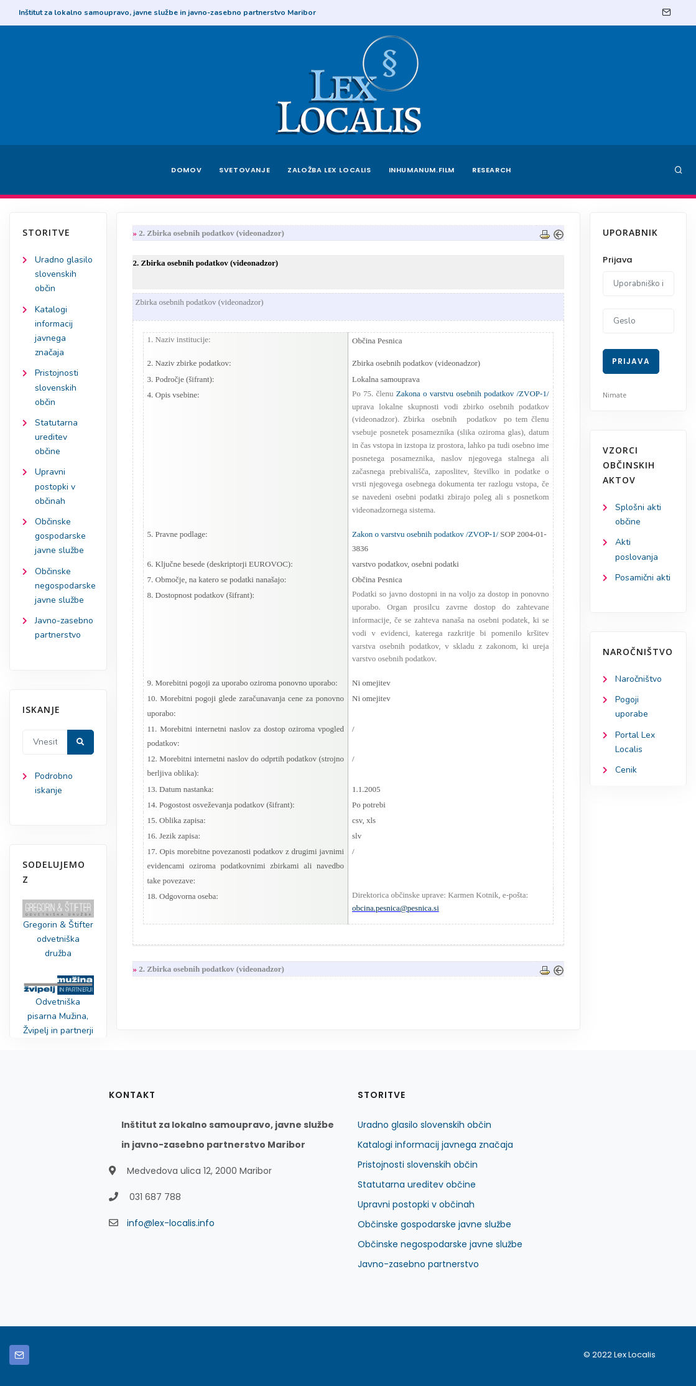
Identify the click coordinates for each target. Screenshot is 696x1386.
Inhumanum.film (422, 170)
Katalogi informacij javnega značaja (435, 1144)
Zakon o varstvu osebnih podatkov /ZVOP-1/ (425, 534)
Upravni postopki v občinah (55, 486)
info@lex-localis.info (171, 1223)
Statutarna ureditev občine (56, 437)
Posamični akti (642, 578)
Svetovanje (244, 170)
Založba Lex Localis (329, 170)
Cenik (626, 770)
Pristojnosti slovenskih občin (56, 387)
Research (491, 170)
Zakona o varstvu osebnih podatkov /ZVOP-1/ (472, 393)
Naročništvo (638, 679)
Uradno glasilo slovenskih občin (64, 274)
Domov (186, 170)
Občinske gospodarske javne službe (60, 536)
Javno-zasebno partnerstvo (418, 1264)
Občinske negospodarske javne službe (65, 585)
